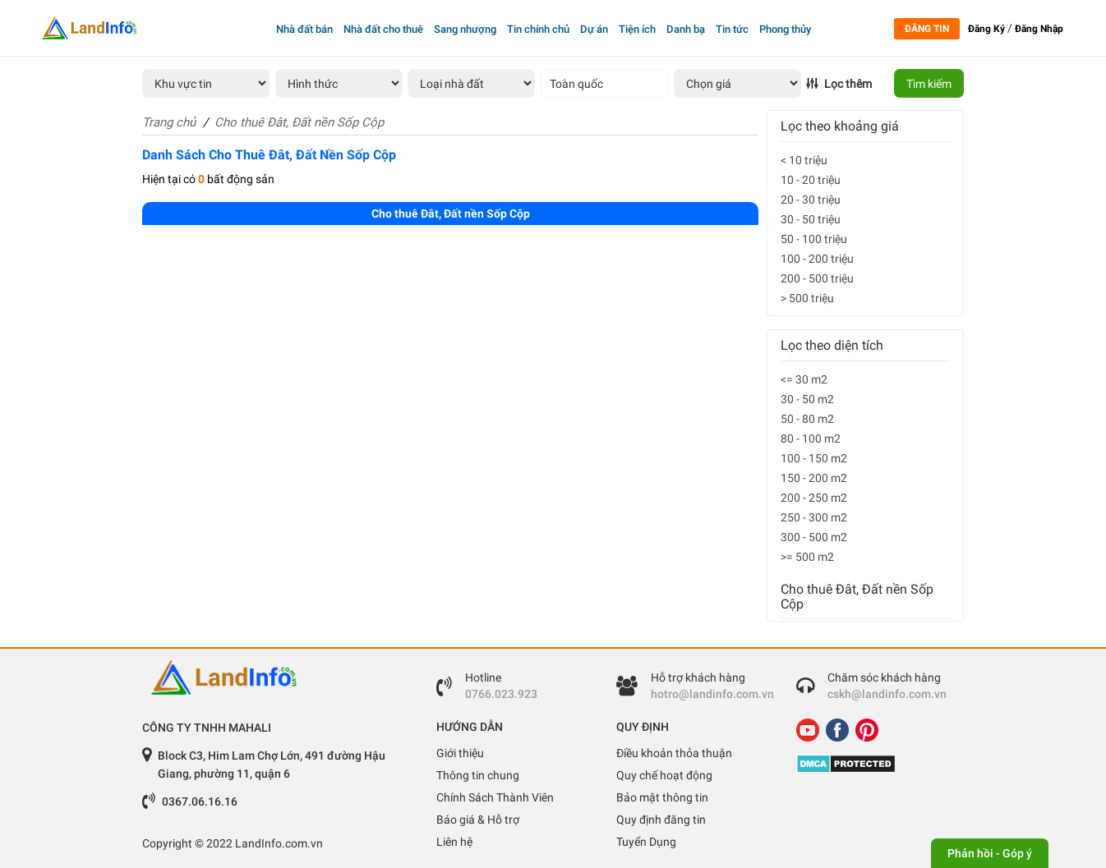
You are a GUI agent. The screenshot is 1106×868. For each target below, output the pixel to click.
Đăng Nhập (1039, 28)
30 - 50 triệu (811, 219)
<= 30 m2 (804, 379)
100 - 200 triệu (817, 258)
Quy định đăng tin (661, 819)
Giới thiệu (460, 753)
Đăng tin (927, 28)
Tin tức (732, 29)
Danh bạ (685, 29)
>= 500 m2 (807, 556)
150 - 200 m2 (814, 478)
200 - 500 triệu (817, 278)
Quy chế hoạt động (664, 775)
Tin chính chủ (538, 29)
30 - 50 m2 (807, 399)
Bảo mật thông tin (662, 797)
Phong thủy (785, 29)
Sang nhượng (465, 29)
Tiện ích (637, 29)
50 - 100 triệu (814, 239)
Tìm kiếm (929, 83)
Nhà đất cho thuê (383, 29)
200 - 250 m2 (814, 497)
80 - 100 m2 (811, 438)
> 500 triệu (807, 298)
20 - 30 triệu (811, 199)
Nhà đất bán (304, 29)
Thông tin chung (477, 775)
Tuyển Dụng (646, 841)
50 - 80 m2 (807, 418)
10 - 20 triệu (811, 179)
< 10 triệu (804, 160)
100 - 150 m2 (814, 458)
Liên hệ (454, 841)
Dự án (594, 29)
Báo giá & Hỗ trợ (477, 819)
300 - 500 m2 (814, 537)
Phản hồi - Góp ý (989, 853)
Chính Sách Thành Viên (495, 797)
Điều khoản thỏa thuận (674, 753)
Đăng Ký (986, 28)
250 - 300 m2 (814, 517)
